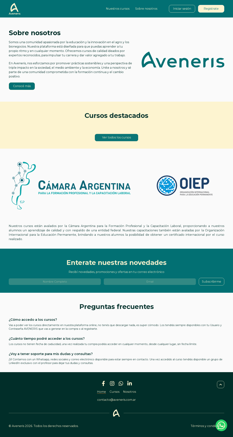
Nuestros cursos (117, 8)
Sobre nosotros (146, 8)
